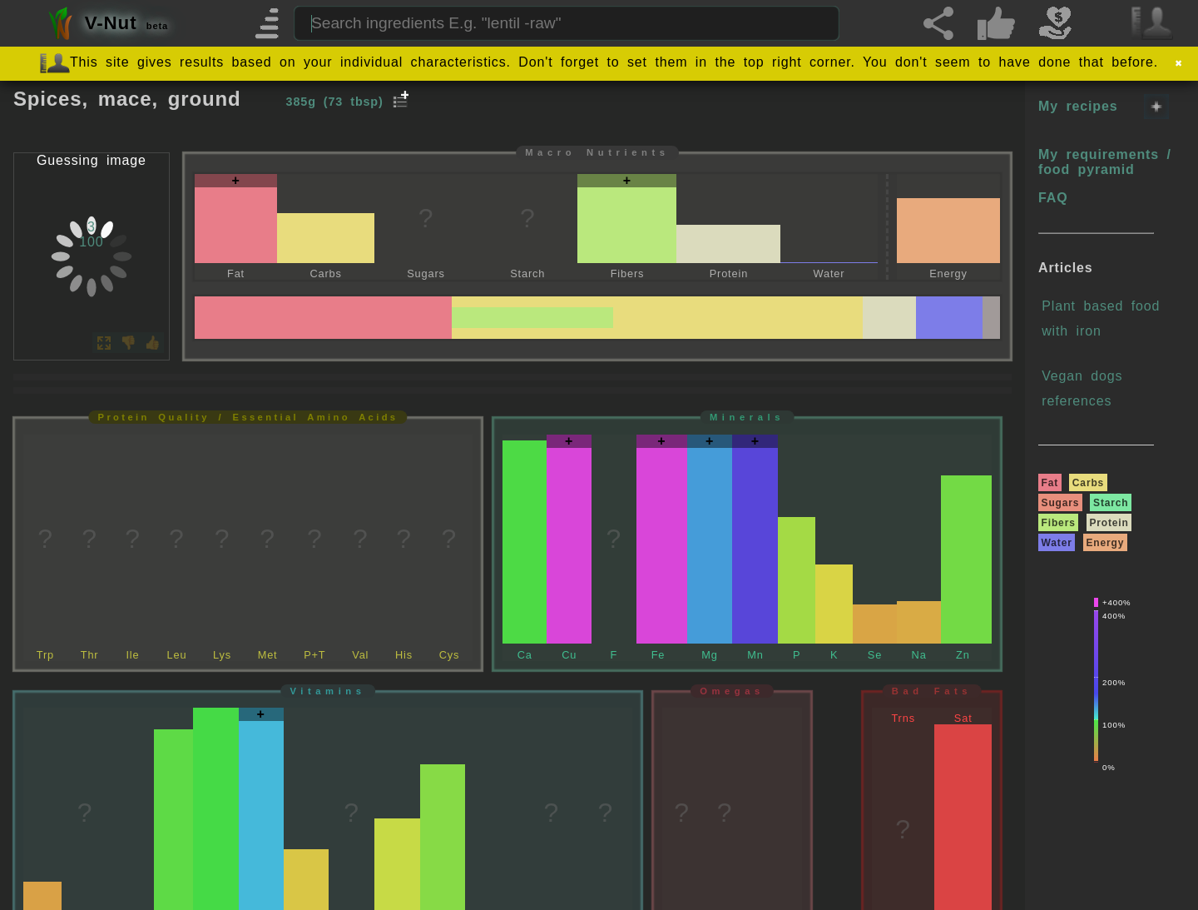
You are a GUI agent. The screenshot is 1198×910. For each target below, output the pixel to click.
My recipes (1077, 106)
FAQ (1052, 198)
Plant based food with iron (1101, 318)
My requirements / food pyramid (1104, 162)
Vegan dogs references (1082, 388)
